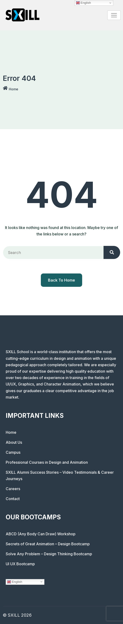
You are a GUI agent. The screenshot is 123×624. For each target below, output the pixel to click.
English (14, 582)
